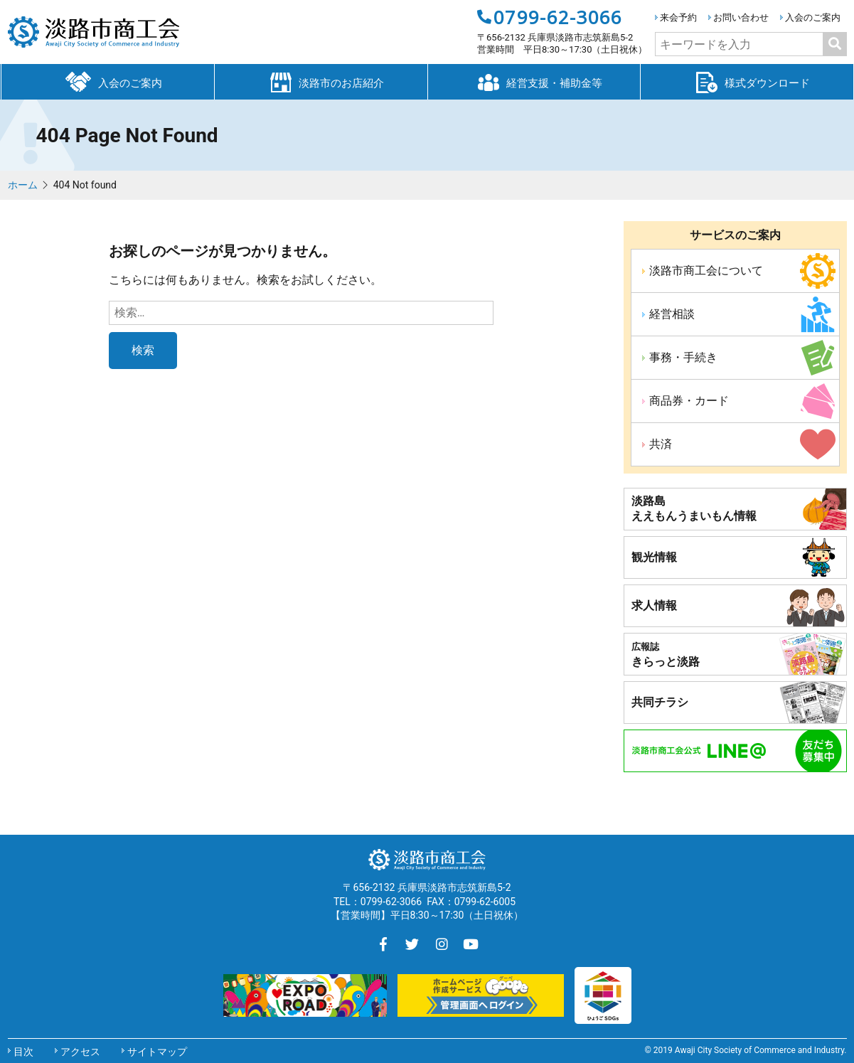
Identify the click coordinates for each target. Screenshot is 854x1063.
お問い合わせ (741, 17)
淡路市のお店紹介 (320, 81)
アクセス (80, 1051)
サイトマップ (157, 1051)
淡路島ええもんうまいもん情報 (694, 508)
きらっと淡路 (665, 654)
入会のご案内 (812, 17)
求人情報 (654, 605)
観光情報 (654, 557)
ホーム (23, 185)
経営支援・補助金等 (534, 81)
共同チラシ (659, 702)
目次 (23, 1051)
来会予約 (678, 17)
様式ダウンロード (746, 81)
